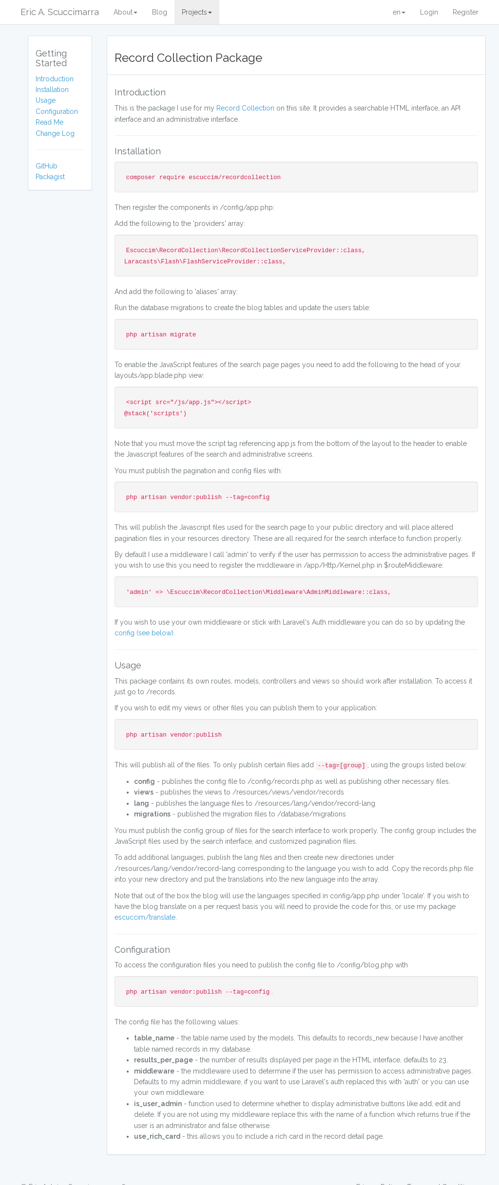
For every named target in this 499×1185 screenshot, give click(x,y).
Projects (197, 12)
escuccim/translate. (146, 917)
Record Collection (245, 108)
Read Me (49, 122)
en (399, 12)
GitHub (47, 166)
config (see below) (144, 633)
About (125, 12)
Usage (46, 100)
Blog (159, 12)
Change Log (55, 133)
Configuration (57, 111)
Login (429, 12)
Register (466, 12)
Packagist (50, 177)
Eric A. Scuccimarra (59, 12)
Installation (52, 89)
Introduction (55, 79)
